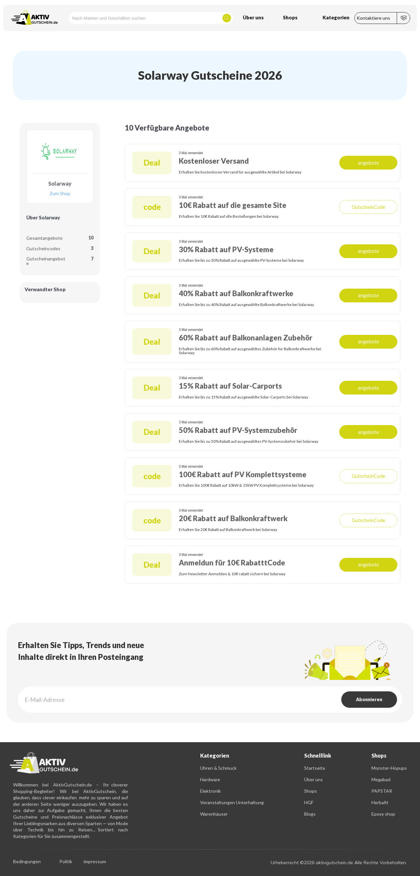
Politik (65, 861)
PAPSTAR (381, 791)
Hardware (210, 779)
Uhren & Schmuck (218, 768)
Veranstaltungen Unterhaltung (232, 802)
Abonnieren (369, 699)
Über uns (313, 779)
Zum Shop (60, 193)
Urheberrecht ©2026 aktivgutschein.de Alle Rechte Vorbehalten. (339, 863)
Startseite (314, 768)
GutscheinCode (368, 207)
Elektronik (210, 791)
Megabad (380, 779)
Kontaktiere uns (373, 18)
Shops (310, 791)
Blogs (310, 814)
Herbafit (379, 802)
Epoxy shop (383, 814)
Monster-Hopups (389, 768)
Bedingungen (27, 861)
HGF (308, 802)
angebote (368, 163)
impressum (95, 861)
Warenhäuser (214, 814)
